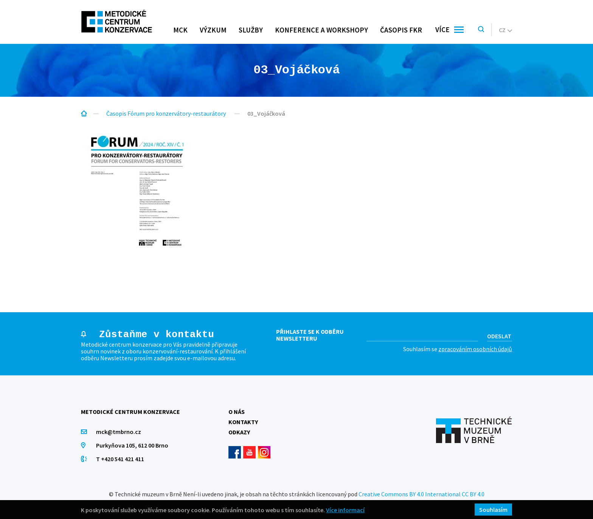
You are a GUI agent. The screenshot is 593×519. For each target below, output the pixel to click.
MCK (180, 29)
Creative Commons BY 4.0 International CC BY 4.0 (421, 494)
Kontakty (243, 422)
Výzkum (213, 29)
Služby (251, 29)
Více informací (345, 509)
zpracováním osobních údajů (475, 349)
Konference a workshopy (321, 29)
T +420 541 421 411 (120, 459)
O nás (236, 411)
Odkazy (239, 432)
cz (505, 30)
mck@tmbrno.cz (118, 431)
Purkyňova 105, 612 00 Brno (132, 445)
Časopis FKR (401, 29)
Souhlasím (493, 509)
